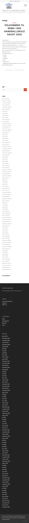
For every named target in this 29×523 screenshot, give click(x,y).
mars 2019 (4, 234)
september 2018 (6, 246)
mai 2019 (4, 230)
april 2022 (4, 161)
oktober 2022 (5, 151)
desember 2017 (5, 263)
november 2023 (5, 126)
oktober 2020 (5, 196)
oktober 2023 (5, 128)
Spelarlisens (4, 303)
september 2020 (6, 198)
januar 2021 (5, 190)
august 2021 (5, 178)
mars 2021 (4, 186)
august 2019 (5, 226)
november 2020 (5, 194)
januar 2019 (5, 238)
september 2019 (6, 223)
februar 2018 (5, 259)
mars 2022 (4, 163)
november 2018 (5, 242)
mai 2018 (4, 253)
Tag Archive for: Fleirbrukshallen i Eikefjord (13, 10)
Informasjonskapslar (6, 519)
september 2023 (6, 130)
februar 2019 (5, 236)
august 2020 (5, 201)
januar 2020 (5, 215)
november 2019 (5, 219)
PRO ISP (18, 516)
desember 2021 (5, 169)
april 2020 (4, 209)
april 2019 (4, 232)
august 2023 (5, 132)
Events (24, 12)
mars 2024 (4, 117)
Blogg (10, 12)
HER (12, 65)
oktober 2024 (5, 105)
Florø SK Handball (19, 70)
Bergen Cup (4, 304)
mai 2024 (4, 113)
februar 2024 (5, 119)
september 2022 (6, 153)
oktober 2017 (5, 267)
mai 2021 (4, 184)
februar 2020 (5, 213)
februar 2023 (5, 142)
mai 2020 (4, 207)
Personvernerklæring (21, 517)
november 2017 (5, 265)
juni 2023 (4, 134)
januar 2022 (5, 167)
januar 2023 (5, 144)
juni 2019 (4, 228)
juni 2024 (4, 111)
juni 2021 (4, 182)
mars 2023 (4, 140)
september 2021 (6, 176)
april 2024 (4, 115)
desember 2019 (5, 217)
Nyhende (14, 22)
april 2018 (4, 255)
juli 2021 (4, 180)
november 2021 (5, 171)
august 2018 (5, 248)
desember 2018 (5, 240)
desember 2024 (5, 101)
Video (3, 325)
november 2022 (5, 148)
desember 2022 (5, 146)
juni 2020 (4, 205)
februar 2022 (5, 165)
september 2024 (6, 107)
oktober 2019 (5, 221)
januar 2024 (5, 121)
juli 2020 (4, 203)
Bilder (3, 319)
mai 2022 (4, 159)
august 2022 (5, 155)
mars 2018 (4, 257)
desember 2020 (5, 192)
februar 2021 (5, 188)
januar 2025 (5, 98)
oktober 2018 (5, 244)
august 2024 (5, 109)
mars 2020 (4, 211)
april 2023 (4, 138)
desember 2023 (5, 123)
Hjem (7, 12)
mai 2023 (4, 136)
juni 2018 (4, 251)
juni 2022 (4, 157)
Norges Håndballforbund (7, 301)
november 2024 (5, 103)
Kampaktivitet (5, 321)
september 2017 (6, 269)
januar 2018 (5, 261)
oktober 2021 (5, 173)
